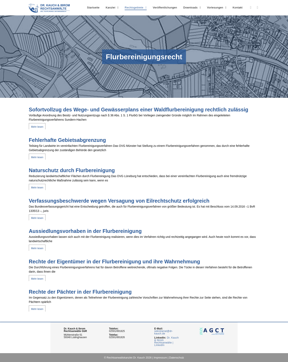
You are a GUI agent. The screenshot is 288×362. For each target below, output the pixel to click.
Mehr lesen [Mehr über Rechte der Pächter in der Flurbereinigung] (37, 309)
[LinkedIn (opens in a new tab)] (250, 7)
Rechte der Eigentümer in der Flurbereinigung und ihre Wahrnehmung (114, 261)
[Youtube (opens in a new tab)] (257, 7)
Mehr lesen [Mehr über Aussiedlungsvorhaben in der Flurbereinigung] (37, 248)
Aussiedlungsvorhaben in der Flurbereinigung (85, 231)
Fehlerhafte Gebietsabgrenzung (67, 140)
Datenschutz (176, 357)
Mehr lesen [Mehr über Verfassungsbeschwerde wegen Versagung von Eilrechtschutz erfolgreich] (37, 218)
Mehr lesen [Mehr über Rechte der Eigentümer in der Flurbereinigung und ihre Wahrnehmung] (37, 278)
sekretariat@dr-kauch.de (163, 332)
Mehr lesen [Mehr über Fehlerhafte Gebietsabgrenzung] (37, 157)
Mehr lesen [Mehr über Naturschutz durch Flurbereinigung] (37, 187)
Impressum (160, 357)
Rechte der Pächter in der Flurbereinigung (80, 292)
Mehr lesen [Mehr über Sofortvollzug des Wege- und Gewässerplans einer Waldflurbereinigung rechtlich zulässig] (37, 126)
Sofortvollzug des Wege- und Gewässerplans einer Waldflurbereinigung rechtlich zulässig (138, 109)
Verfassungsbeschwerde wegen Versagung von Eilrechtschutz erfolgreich (119, 201)
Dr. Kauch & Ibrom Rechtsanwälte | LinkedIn (166, 341)
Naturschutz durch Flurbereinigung (72, 170)
